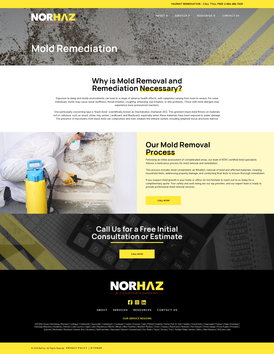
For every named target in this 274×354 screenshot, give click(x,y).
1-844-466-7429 (233, 4)
